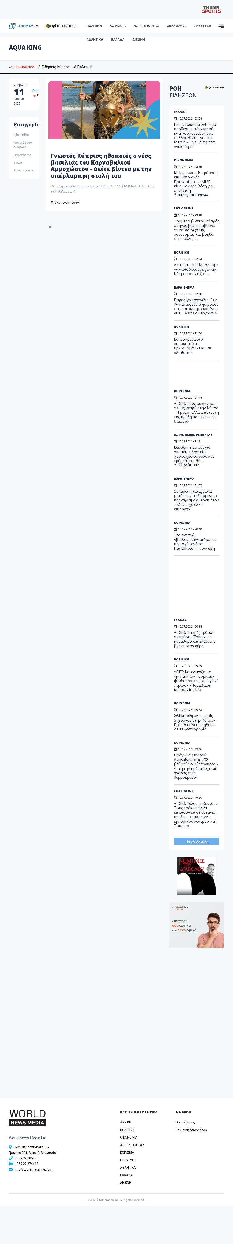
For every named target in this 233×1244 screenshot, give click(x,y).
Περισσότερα (196, 841)
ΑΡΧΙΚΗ (125, 1122)
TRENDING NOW (21, 67)
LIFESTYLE (202, 26)
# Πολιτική (83, 67)
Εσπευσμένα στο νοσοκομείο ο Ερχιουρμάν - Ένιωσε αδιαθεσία (193, 346)
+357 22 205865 (26, 1158)
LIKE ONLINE (183, 208)
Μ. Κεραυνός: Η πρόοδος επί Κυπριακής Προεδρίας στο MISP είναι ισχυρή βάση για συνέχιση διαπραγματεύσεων (195, 183)
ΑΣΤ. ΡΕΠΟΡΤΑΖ (146, 26)
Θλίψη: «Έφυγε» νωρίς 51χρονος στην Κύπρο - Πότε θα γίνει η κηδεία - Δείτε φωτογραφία (195, 722)
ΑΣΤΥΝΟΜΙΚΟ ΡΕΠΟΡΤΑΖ (193, 435)
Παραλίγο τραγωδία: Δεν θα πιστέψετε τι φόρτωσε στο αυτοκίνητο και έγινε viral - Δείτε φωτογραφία (196, 306)
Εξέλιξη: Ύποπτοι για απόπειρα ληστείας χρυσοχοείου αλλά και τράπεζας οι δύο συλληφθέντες (194, 456)
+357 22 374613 (26, 1164)
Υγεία (18, 162)
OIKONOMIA (128, 1137)
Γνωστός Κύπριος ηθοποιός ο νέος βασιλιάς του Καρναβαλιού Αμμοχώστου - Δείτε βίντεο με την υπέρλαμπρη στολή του (101, 165)
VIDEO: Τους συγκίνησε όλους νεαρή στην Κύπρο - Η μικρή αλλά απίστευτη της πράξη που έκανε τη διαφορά (196, 412)
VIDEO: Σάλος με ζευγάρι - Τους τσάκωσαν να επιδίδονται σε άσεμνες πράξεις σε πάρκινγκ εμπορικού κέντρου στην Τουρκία (196, 814)
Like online (22, 135)
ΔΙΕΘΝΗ (138, 39)
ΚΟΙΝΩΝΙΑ (118, 26)
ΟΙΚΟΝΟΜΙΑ (176, 26)
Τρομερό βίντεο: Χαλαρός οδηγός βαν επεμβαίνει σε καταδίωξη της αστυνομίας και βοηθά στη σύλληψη (196, 230)
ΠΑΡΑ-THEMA (184, 287)
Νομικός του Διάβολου (23, 144)
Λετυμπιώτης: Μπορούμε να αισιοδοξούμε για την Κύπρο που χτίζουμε (196, 269)
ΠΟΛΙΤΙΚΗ (94, 26)
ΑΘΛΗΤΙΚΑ (95, 39)
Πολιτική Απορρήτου (191, 1130)
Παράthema (22, 155)
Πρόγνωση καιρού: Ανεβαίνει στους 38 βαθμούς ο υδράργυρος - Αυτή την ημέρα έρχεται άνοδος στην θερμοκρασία (196, 766)
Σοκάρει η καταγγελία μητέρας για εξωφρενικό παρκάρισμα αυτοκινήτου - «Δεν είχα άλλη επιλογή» (196, 500)
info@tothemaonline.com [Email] (33, 1169)
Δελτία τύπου (24, 170)
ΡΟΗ (183, 92)
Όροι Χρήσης (185, 1122)
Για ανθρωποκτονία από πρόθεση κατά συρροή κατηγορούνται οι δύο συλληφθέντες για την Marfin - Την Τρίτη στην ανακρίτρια (195, 135)
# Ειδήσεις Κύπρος (54, 67)
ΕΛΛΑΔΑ (117, 39)
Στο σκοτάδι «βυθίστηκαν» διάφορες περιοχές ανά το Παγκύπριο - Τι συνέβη (195, 542)
